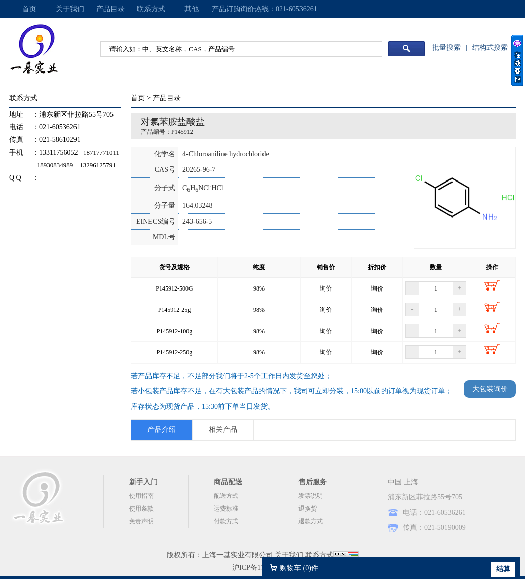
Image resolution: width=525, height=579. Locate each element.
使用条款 (141, 508)
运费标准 (226, 508)
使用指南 (141, 495)
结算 (503, 569)
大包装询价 (490, 389)
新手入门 (143, 482)
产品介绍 (161, 429)
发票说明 (310, 495)
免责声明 (141, 521)
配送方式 (226, 495)
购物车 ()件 (299, 568)
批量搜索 (446, 47)
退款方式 (310, 521)
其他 (191, 9)
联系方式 (151, 9)
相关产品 (223, 429)
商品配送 (228, 482)
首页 (29, 9)
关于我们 (70, 9)
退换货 (307, 508)
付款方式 (226, 521)
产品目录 (110, 9)
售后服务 (312, 482)
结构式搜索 (490, 47)
